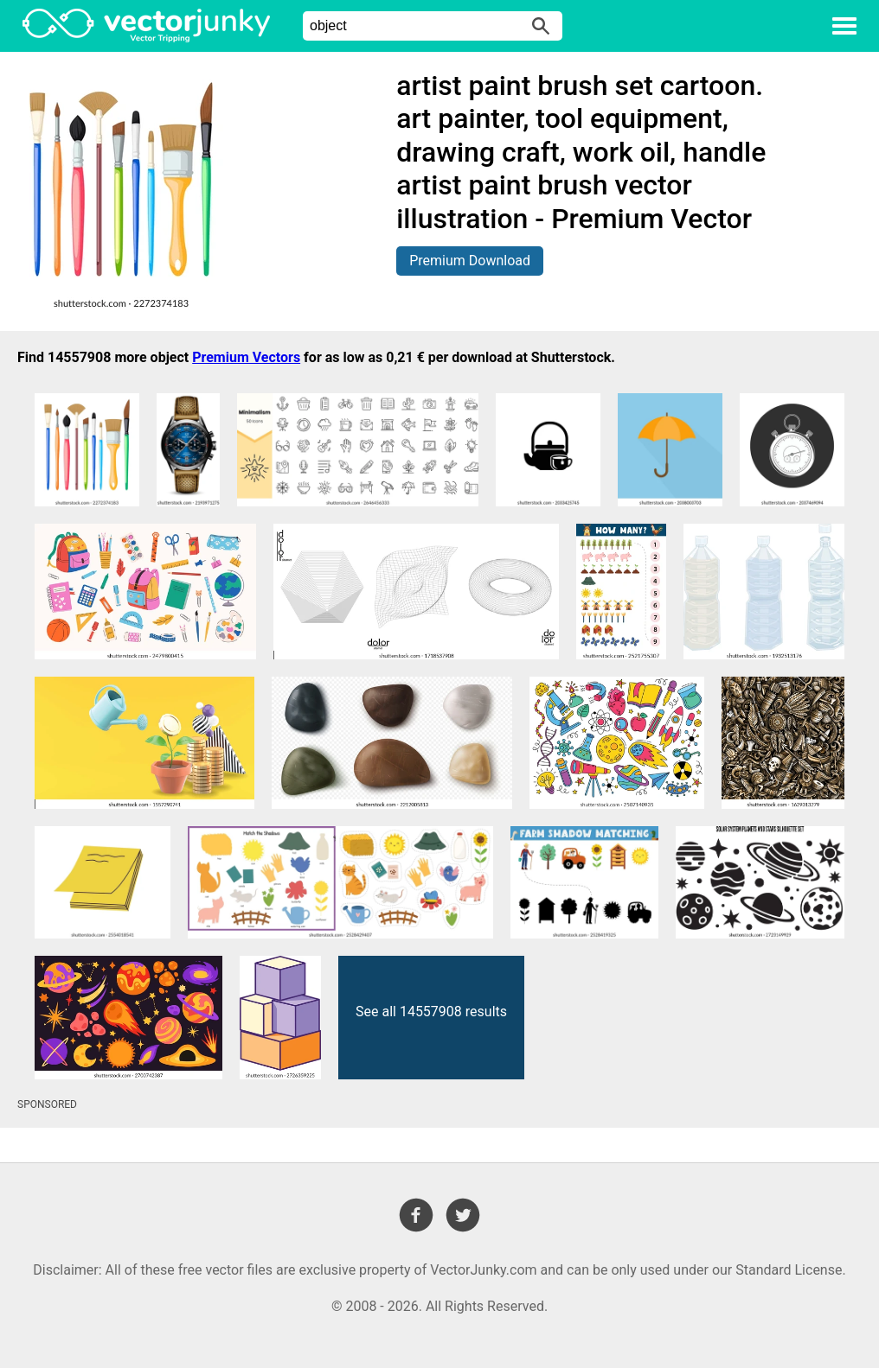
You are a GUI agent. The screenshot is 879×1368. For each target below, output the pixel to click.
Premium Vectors (246, 357)
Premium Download (469, 260)
